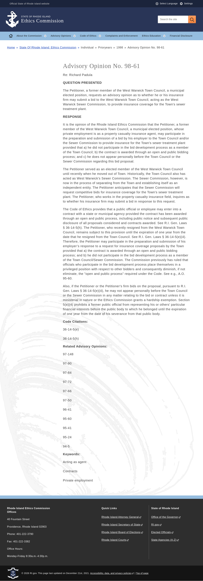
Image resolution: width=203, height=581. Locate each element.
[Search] (173, 19)
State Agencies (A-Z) (164, 540)
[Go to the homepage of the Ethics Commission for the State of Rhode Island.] (14, 19)
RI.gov (155, 524)
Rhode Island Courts (114, 540)
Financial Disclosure (181, 35)
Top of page (142, 573)
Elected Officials (161, 532)
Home (11, 47)
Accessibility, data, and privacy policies (110, 573)
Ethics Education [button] (155, 35)
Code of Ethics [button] (91, 35)
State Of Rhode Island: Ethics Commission (48, 47)
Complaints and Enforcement (121, 35)
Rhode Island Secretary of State (121, 524)
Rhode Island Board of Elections (121, 532)
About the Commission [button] (32, 35)
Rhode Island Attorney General (120, 517)
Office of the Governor (164, 517)
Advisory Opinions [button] (64, 35)
